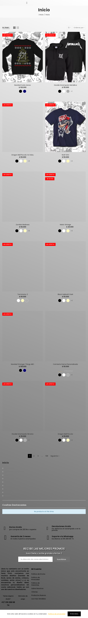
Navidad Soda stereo (22, 85)
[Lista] (18, 28)
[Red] (14, 28)
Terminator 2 (22, 294)
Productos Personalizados (14, 492)
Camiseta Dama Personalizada (65, 364)
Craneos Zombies (11, 478)
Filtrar (5, 27)
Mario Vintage (65, 224)
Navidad (7, 496)
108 (46, 456)
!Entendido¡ (74, 614)
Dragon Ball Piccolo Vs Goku (23, 155)
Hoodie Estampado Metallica (65, 85)
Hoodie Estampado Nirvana (22, 434)
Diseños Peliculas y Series (14, 471)
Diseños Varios (10, 482)
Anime (6, 485)
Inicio (5, 462)
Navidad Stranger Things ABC (22, 364)
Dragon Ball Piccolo (65, 434)
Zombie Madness (22, 224)
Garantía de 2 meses (20, 536)
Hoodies (7, 489)
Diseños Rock (9, 468)
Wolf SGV (65, 155)
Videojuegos (9, 475)
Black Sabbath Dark (65, 294)
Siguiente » (55, 456)
